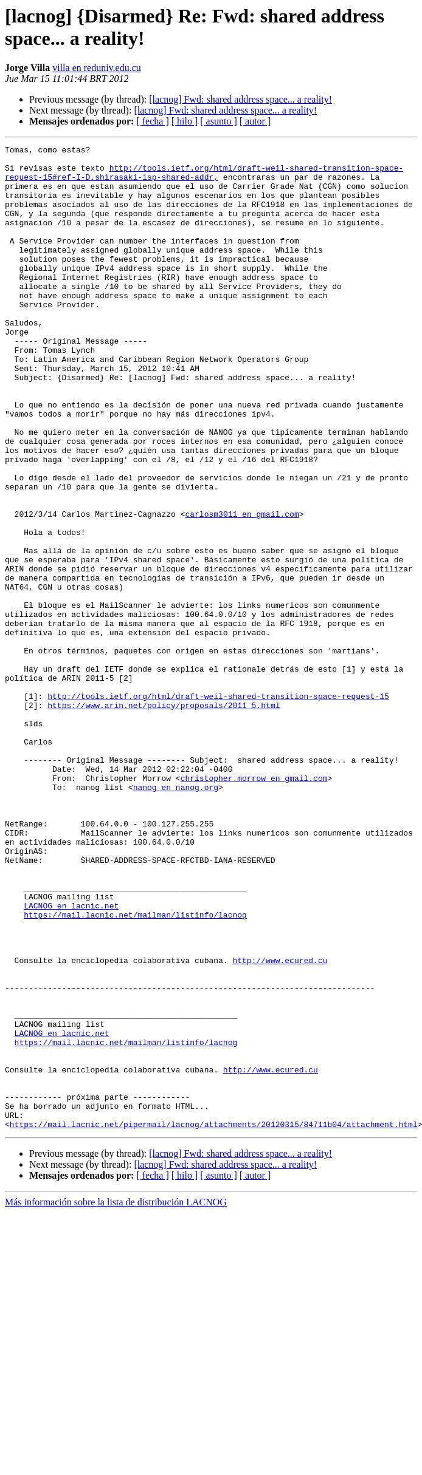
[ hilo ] (184, 121)
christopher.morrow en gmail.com (254, 905)
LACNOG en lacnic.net (71, 1058)
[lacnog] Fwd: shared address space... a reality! (240, 99)
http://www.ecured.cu (279, 1124)
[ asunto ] (218, 121)
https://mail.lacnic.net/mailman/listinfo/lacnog (135, 1069)
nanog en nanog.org (175, 916)
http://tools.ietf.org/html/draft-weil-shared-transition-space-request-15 (218, 807)
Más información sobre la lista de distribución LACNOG (116, 1399)
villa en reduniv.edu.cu (96, 68)
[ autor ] (255, 121)
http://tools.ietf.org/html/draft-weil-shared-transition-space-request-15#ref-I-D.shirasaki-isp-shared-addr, (204, 178)
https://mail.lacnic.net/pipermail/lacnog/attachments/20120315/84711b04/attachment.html (214, 1320)
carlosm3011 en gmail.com (242, 588)
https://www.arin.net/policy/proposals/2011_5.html (163, 817)
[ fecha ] (152, 121)
